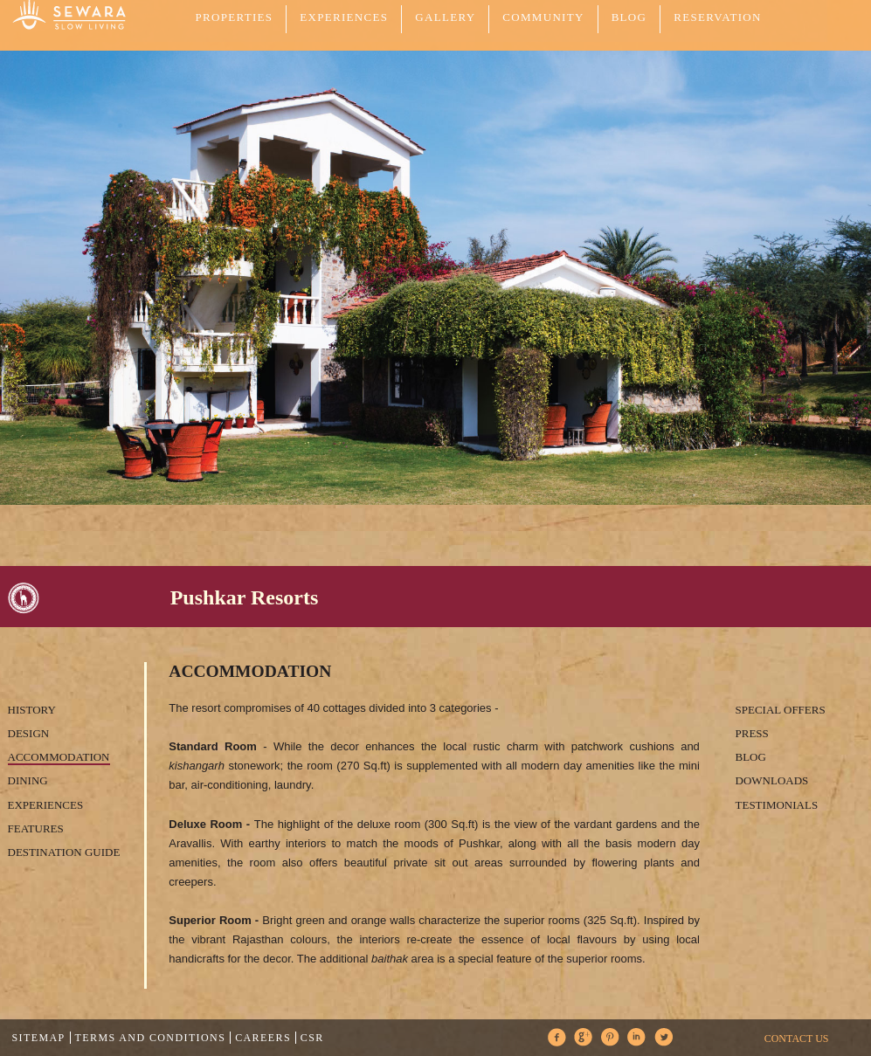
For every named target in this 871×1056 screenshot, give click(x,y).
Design (29, 733)
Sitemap (39, 1038)
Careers (263, 1038)
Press (752, 733)
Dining (28, 780)
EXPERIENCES (344, 17)
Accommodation (59, 756)
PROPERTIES (234, 17)
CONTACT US (796, 1038)
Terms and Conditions (150, 1038)
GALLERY (445, 17)
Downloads (772, 780)
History (32, 709)
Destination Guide (64, 852)
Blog (629, 17)
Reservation (717, 17)
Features (36, 828)
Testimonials (777, 804)
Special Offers (781, 709)
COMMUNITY (543, 17)
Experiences (46, 804)
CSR (312, 1038)
